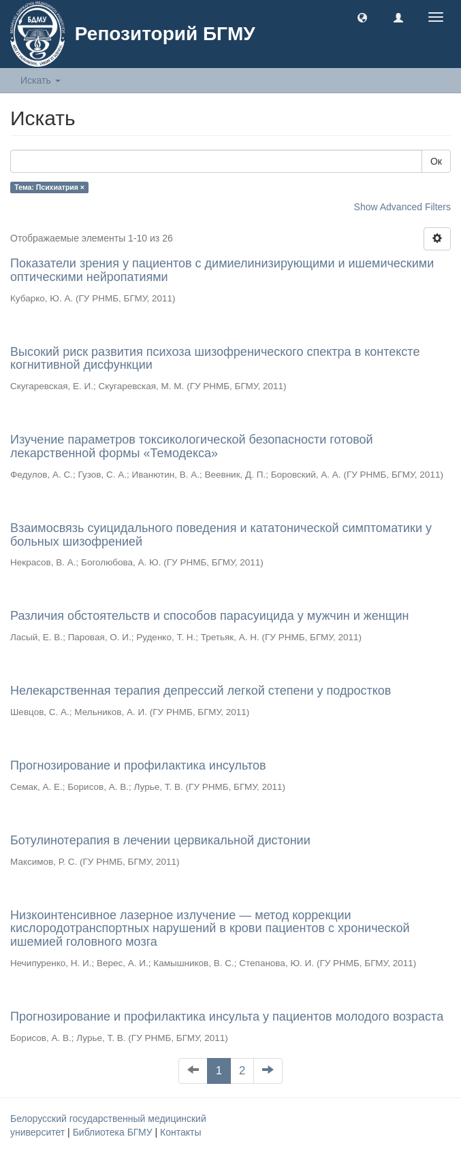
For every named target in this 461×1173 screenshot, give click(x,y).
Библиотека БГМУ (114, 1132)
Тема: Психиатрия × (49, 187)
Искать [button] (40, 80)
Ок (436, 161)
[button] (362, 17)
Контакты (180, 1132)
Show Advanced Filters (402, 206)
